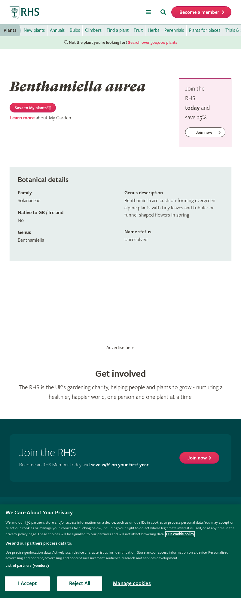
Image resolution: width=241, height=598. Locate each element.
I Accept (27, 583)
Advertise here (120, 347)
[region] (120, 551)
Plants (10, 30)
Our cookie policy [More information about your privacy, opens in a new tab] (180, 534)
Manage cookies (132, 583)
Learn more (22, 118)
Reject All (79, 583)
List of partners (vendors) (27, 566)
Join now (197, 458)
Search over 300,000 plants (152, 42)
